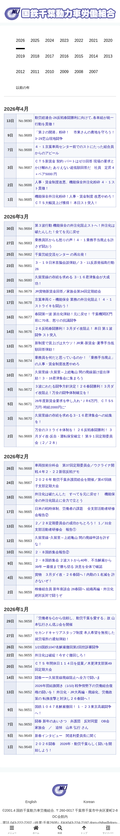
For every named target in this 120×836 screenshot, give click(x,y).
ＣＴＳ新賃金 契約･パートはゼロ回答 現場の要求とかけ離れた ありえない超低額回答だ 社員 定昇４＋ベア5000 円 (75, 167)
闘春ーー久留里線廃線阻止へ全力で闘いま (67, 678)
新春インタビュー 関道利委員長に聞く (66, 736)
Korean (88, 802)
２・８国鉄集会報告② (52, 552)
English (31, 802)
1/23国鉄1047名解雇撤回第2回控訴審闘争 (67, 647)
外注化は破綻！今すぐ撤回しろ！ (60, 655)
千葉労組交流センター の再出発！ (61, 254)
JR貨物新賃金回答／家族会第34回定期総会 (68, 291)
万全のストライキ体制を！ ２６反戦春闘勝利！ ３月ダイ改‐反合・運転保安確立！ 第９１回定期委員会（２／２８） (74, 436)
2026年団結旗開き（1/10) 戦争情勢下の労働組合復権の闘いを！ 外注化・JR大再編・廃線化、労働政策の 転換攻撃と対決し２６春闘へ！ (74, 692)
